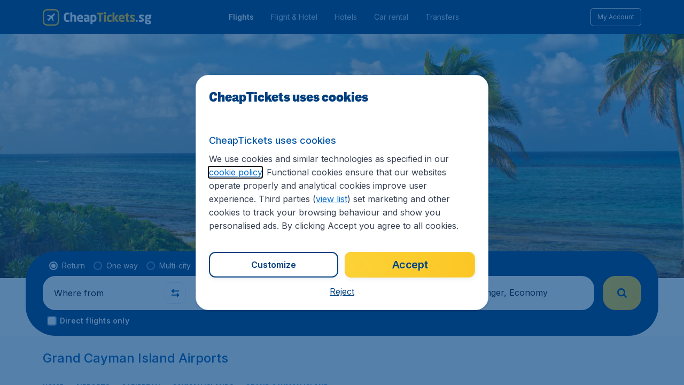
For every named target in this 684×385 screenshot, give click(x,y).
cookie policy (235, 172)
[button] (342, 291)
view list (331, 199)
